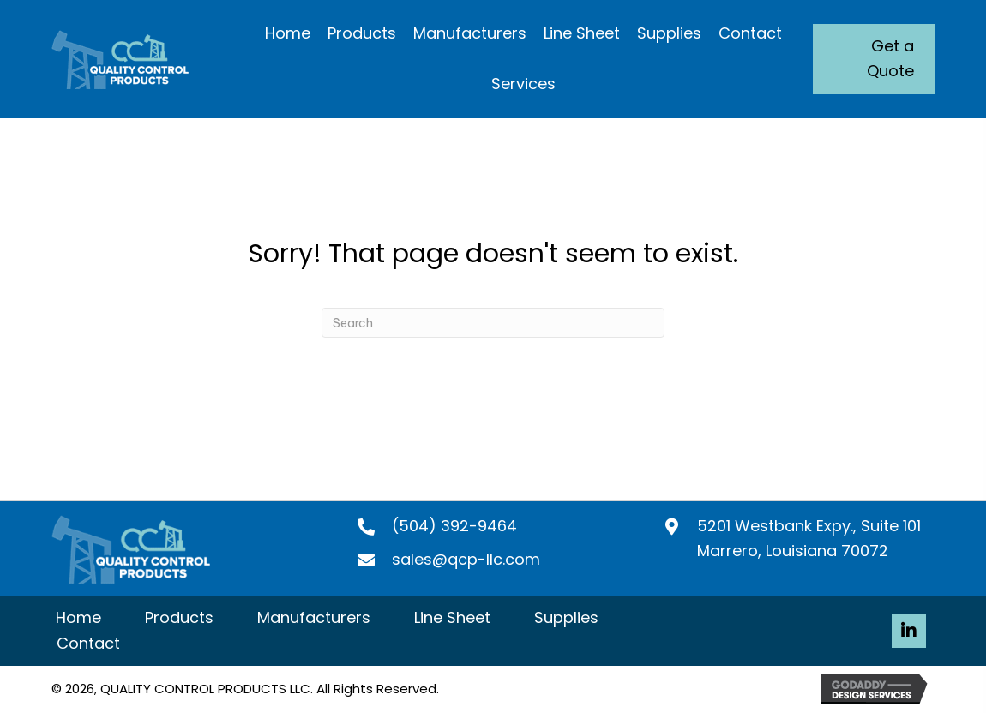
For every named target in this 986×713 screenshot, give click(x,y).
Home (78, 617)
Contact (88, 643)
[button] (909, 631)
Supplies (566, 617)
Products (179, 617)
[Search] (493, 323)
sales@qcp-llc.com (466, 559)
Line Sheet (452, 617)
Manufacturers (313, 617)
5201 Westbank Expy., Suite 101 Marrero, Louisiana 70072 (809, 538)
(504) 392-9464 (454, 525)
